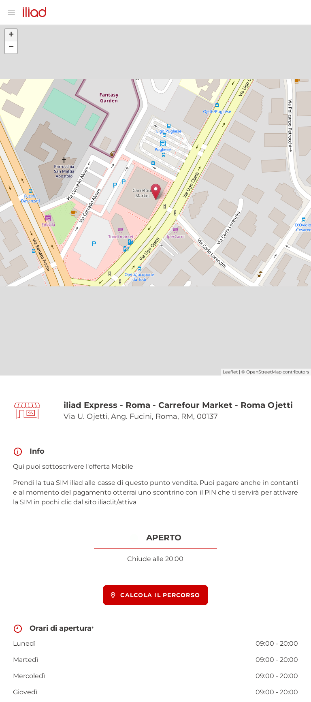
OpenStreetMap (263, 372)
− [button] (11, 47)
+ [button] (11, 35)
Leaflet (230, 372)
